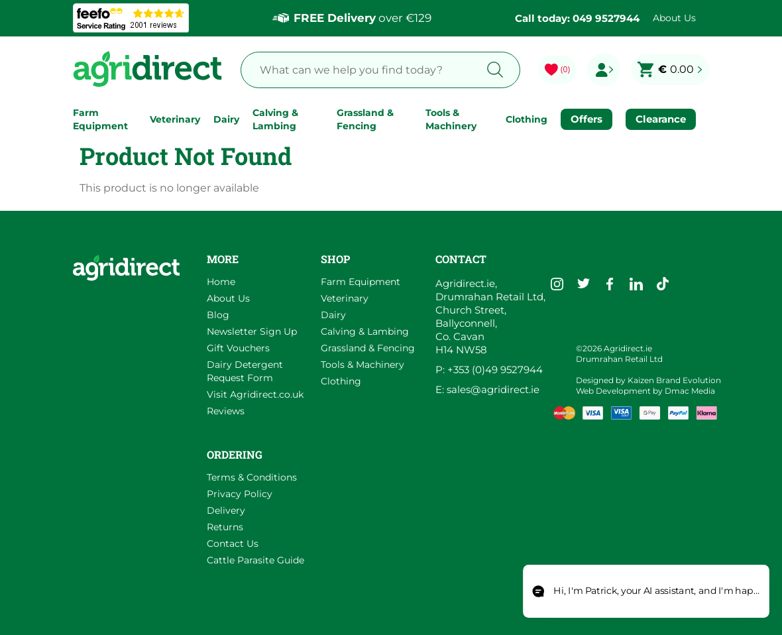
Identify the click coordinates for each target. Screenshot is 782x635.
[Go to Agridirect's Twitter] (583, 283)
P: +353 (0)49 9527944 (489, 369)
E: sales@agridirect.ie (487, 389)
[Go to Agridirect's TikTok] (662, 283)
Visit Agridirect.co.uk (255, 394)
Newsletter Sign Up (252, 331)
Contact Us (232, 543)
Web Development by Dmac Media (645, 391)
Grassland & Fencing (365, 119)
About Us (674, 18)
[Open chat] (646, 591)
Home (221, 282)
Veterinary (175, 119)
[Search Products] (356, 69)
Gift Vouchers (238, 348)
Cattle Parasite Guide (255, 560)
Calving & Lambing (275, 119)
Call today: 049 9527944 (577, 18)
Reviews (226, 411)
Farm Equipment (100, 119)
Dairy (226, 119)
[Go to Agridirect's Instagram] (556, 283)
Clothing (526, 119)
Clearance (661, 119)
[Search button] (495, 69)
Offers (586, 119)
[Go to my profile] (603, 69)
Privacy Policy (239, 494)
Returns (225, 527)
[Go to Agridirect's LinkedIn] (636, 283)
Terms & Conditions (252, 477)
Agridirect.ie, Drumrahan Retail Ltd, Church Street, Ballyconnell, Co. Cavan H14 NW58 (490, 316)
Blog (218, 315)
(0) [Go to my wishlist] (565, 69)
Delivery (226, 510)
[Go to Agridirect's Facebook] (609, 283)
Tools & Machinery (450, 119)
